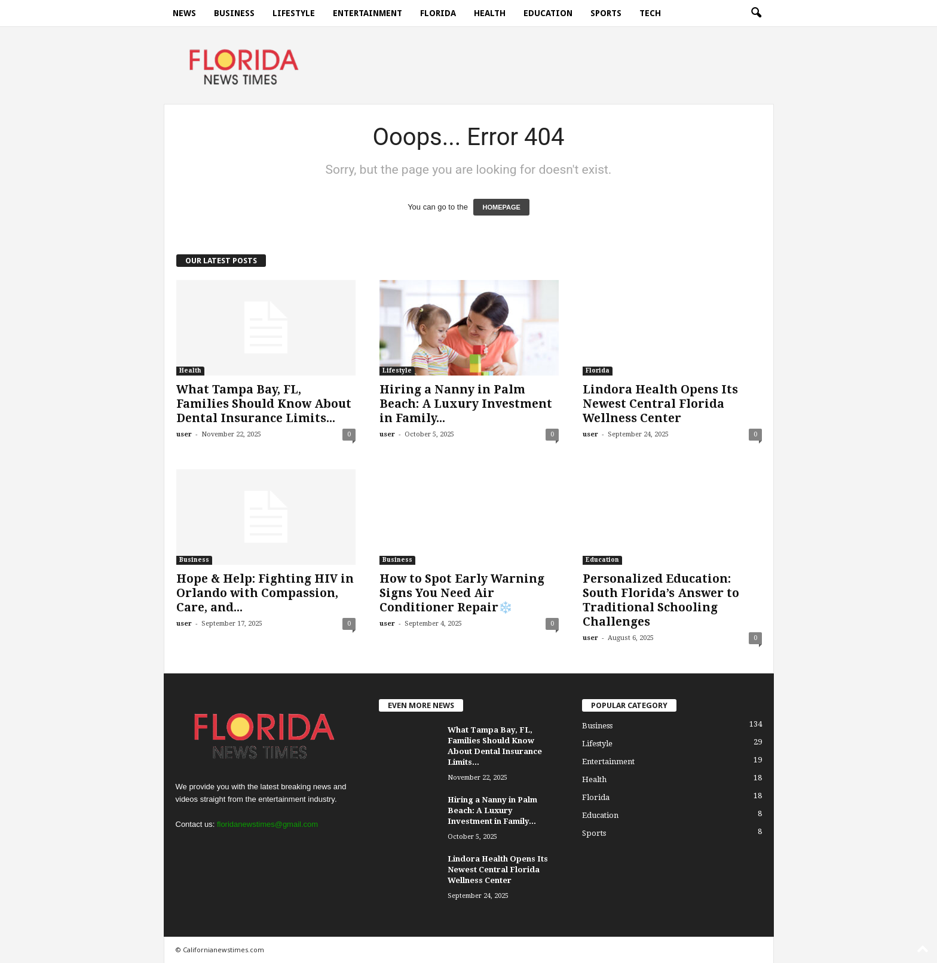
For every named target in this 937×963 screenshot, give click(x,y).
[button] (756, 13)
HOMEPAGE (501, 207)
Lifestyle (293, 13)
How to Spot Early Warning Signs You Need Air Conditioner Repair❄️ (461, 593)
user (184, 434)
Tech (650, 13)
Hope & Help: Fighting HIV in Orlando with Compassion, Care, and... (265, 593)
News (184, 13)
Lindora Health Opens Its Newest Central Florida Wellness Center (660, 404)
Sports (605, 13)
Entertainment (367, 13)
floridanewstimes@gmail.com (267, 824)
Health (490, 13)
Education (547, 13)
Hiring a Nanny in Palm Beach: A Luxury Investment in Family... (465, 404)
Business (234, 13)
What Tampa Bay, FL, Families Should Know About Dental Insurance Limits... (263, 404)
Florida (438, 13)
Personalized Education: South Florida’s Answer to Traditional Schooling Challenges (661, 600)
